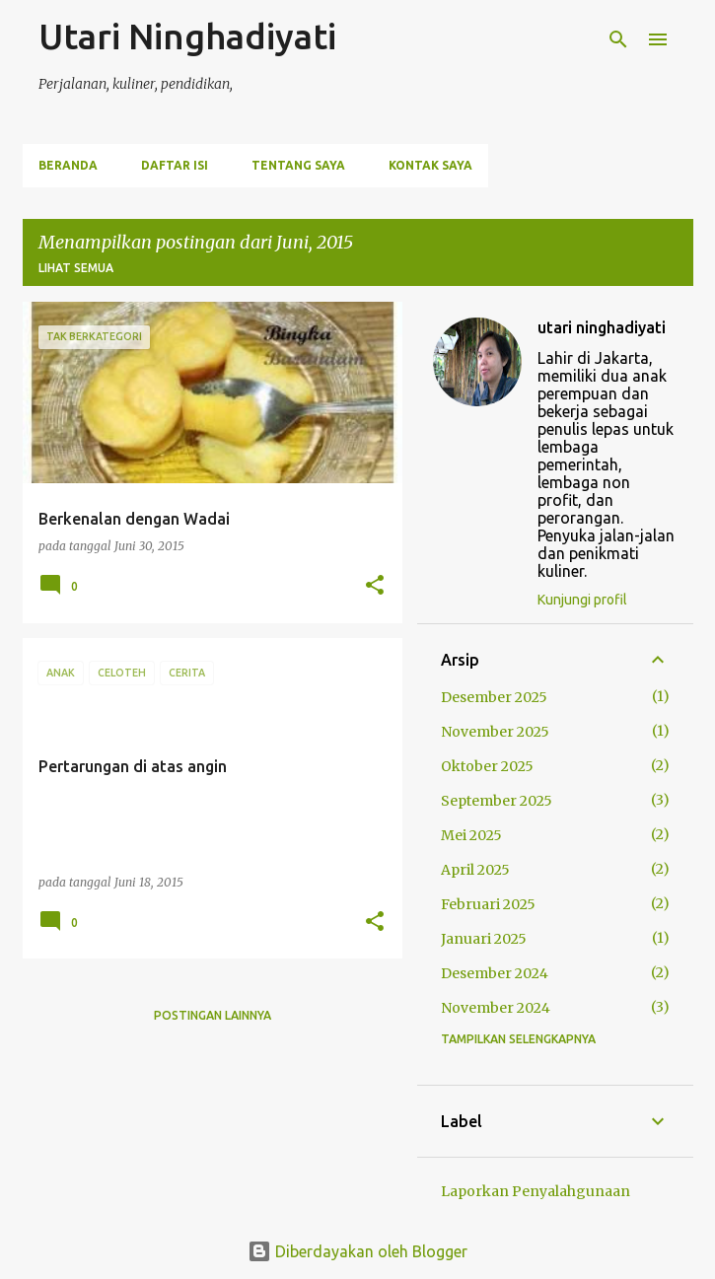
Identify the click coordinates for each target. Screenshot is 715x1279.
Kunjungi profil (582, 599)
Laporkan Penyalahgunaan (535, 1191)
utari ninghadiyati (601, 327)
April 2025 (475, 870)
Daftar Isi (174, 165)
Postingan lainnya (212, 1015)
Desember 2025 (494, 697)
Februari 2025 (488, 904)
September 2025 (496, 801)
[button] (375, 586)
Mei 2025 (471, 835)
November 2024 (495, 1008)
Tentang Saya (298, 165)
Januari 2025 (484, 939)
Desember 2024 (494, 973)
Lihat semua (75, 267)
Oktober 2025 (487, 766)
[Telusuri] (618, 39)
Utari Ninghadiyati (187, 36)
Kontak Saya (430, 165)
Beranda (68, 165)
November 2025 (495, 732)
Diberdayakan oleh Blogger (357, 1251)
